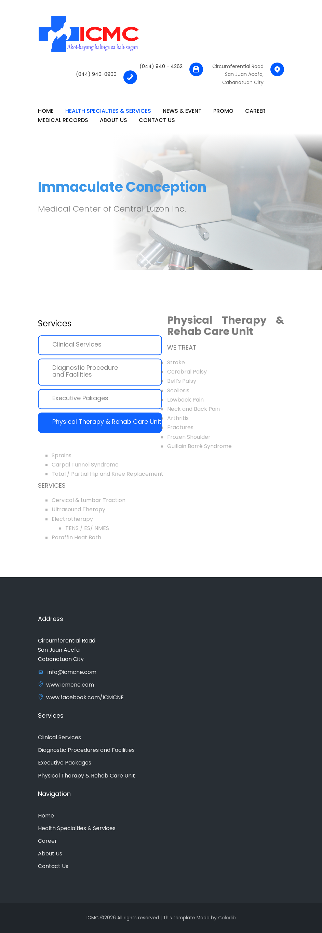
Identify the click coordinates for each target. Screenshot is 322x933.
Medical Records (63, 120)
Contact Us (157, 120)
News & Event (182, 111)
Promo (223, 111)
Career (255, 111)
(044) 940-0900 (96, 74)
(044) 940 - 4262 (161, 66)
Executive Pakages (80, 402)
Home (46, 816)
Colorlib (227, 918)
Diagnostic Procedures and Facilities (86, 750)
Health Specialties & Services (108, 111)
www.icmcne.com (66, 685)
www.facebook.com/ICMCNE (81, 697)
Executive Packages (64, 763)
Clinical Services (77, 348)
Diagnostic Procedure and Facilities (85, 375)
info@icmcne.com (67, 672)
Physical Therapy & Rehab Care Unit (106, 426)
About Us (113, 120)
